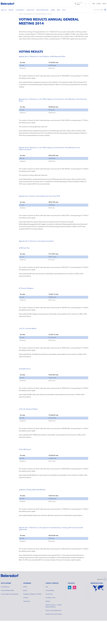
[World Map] (98, 591)
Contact (99, 3)
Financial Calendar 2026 (7, 592)
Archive (49, 16)
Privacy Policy (49, 596)
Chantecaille (26, 603)
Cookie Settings (50, 592)
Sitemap (48, 603)
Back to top (100, 581)
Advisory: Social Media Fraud (53, 612)
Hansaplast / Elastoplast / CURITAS (32, 596)
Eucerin (25, 592)
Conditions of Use (50, 599)
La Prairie (25, 599)
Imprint (104, 3)
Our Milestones (5, 589)
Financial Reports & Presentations (10, 596)
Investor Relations (28, 16)
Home (20, 16)
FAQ (93, 3)
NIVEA (25, 589)
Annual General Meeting (40, 16)
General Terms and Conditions (54, 616)
